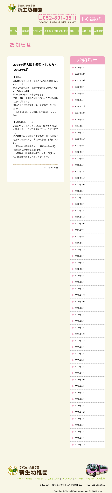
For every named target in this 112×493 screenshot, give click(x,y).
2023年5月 (80, 158)
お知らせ (39, 478)
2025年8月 (80, 87)
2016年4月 (80, 392)
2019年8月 (80, 275)
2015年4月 (80, 431)
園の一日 (79, 478)
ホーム (20, 478)
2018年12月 (80, 295)
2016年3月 (80, 399)
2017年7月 (80, 353)
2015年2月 (80, 438)
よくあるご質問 (52, 478)
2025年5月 (80, 93)
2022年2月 (80, 204)
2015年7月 (80, 419)
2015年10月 (80, 412)
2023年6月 (80, 152)
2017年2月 (80, 366)
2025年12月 (80, 74)
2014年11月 (80, 444)
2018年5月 (80, 321)
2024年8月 (80, 119)
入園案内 (101, 478)
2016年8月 (80, 386)
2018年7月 (80, 314)
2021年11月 (80, 217)
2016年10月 (80, 379)
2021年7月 (80, 230)
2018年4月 (80, 327)
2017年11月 (80, 340)
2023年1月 (80, 171)
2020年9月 (80, 256)
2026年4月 (80, 67)
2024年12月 (80, 106)
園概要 (29, 478)
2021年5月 (80, 236)
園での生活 (67, 478)
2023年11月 (80, 139)
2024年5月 (80, 126)
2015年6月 (80, 425)
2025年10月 (80, 80)
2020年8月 (80, 262)
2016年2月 (80, 405)
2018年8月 (80, 308)
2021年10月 (80, 223)
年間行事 (90, 478)
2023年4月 (80, 165)
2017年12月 (80, 334)
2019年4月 (80, 288)
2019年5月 (80, 282)
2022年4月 (80, 197)
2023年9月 (80, 145)
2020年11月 (80, 249)
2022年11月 (80, 178)
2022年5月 (80, 191)
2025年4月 (80, 100)
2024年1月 (80, 132)
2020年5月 (80, 269)
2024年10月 (80, 113)
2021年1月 (80, 243)
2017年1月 (80, 373)
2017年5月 (80, 360)
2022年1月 (80, 210)
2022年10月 (80, 184)
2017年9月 (80, 347)
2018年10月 (80, 301)
